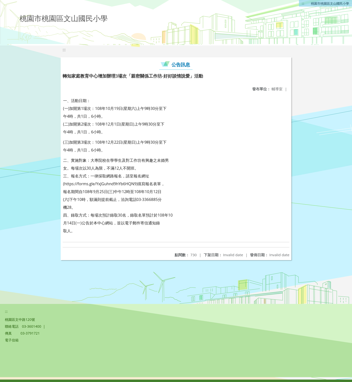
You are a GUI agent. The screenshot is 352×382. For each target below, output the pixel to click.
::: (303, 3)
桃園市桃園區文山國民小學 (330, 3)
